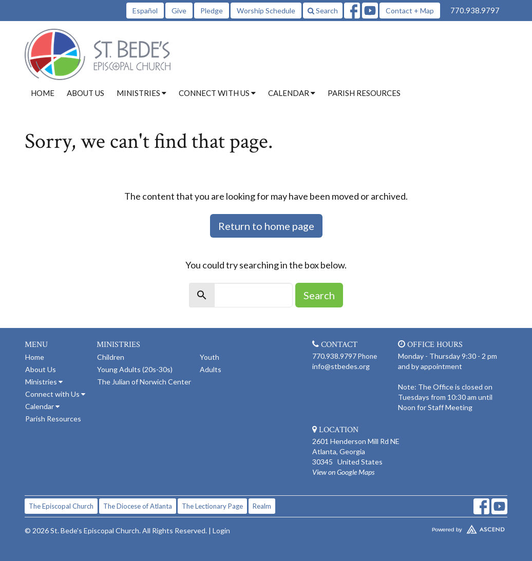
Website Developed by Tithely (450, 527)
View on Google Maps (343, 472)
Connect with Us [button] (217, 93)
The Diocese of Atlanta (137, 506)
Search (323, 10)
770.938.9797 (475, 10)
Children (110, 357)
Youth (209, 357)
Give (179, 10)
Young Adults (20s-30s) (135, 369)
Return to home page (266, 226)
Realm (262, 506)
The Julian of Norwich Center (144, 381)
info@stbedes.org (341, 366)
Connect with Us (55, 394)
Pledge (211, 10)
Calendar (42, 406)
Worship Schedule (266, 10)
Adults (210, 369)
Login (221, 530)
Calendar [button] (291, 93)
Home (42, 93)
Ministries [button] (141, 93)
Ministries (44, 381)
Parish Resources (364, 93)
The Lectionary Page (212, 506)
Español (145, 10)
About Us (85, 93)
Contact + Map (410, 10)
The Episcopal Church (61, 506)
